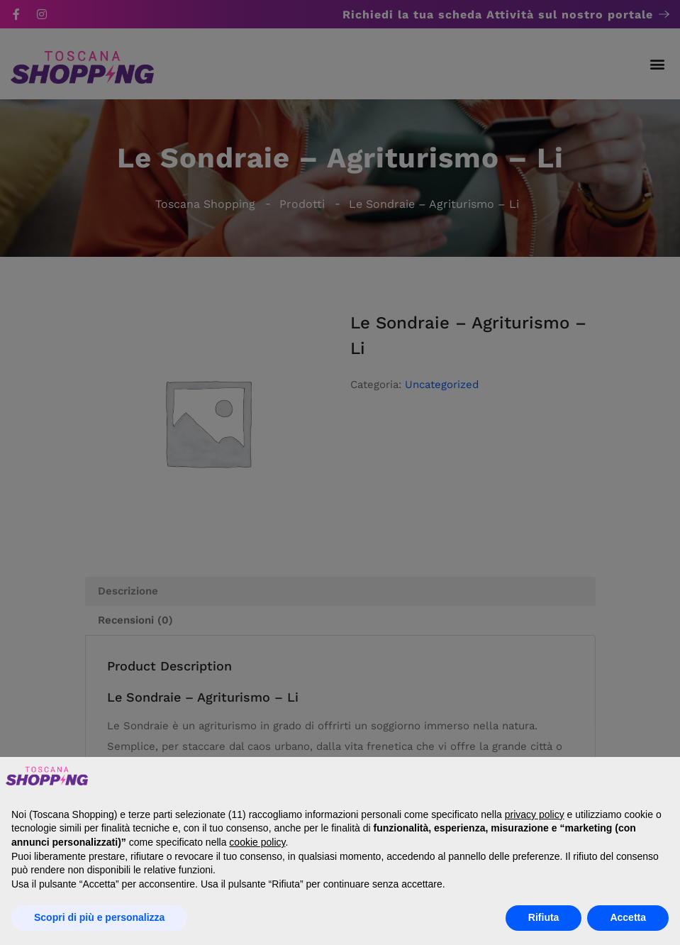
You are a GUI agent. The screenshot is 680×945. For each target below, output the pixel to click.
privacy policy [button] (534, 814)
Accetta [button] (628, 917)
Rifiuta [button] (543, 917)
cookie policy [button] (257, 842)
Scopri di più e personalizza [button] (99, 917)
